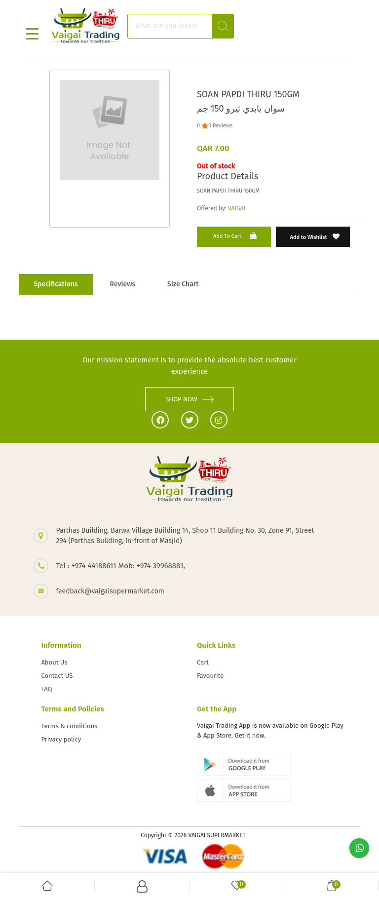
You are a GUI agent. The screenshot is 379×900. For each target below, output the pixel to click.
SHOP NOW (189, 399)
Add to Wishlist (315, 236)
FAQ (46, 689)
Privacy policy (61, 739)
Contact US (57, 675)
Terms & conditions (69, 726)
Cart (203, 662)
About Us (54, 662)
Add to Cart (236, 235)
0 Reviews (220, 125)
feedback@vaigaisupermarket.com (110, 591)
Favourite (210, 675)
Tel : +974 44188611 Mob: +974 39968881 (119, 565)
